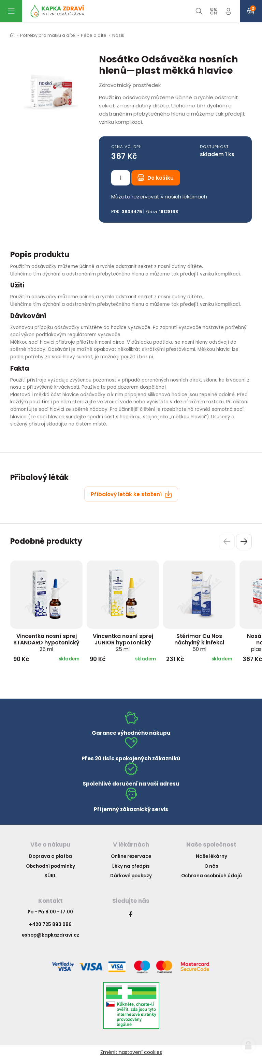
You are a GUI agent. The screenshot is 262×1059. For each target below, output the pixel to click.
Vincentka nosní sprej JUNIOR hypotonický (123, 642)
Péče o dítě (93, 35)
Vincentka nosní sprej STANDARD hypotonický (46, 642)
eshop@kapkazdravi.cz (50, 935)
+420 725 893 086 (50, 924)
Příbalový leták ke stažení (131, 494)
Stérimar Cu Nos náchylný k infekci (199, 642)
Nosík (118, 35)
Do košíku (155, 177)
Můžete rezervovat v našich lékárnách (159, 196)
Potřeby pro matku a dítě (47, 35)
